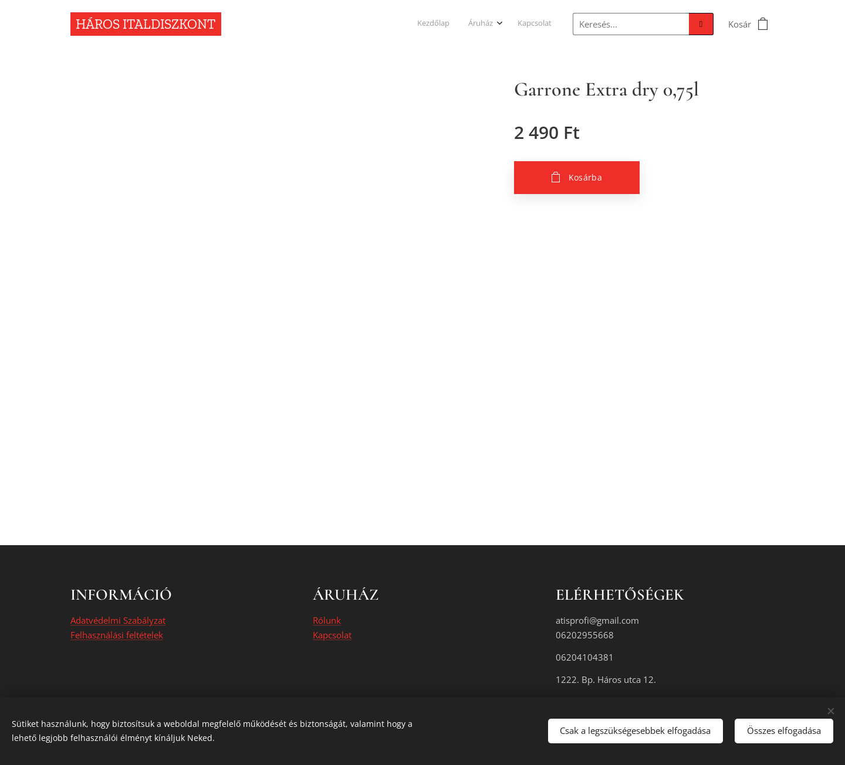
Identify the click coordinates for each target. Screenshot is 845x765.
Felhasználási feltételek (116, 635)
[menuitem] (511, 24)
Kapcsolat (332, 635)
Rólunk (327, 621)
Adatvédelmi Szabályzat (117, 621)
